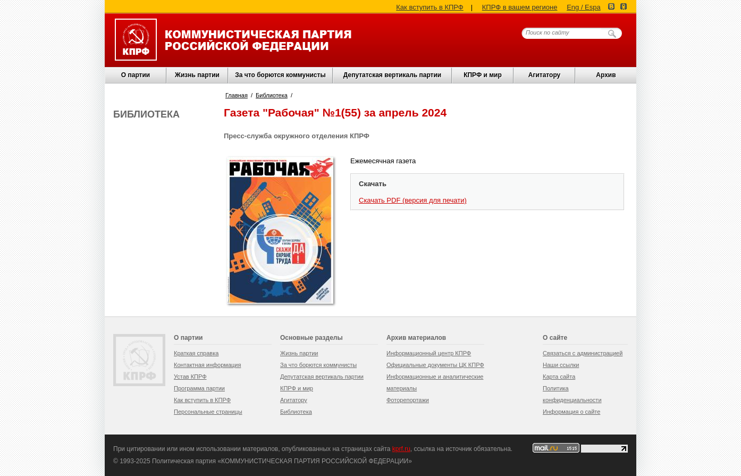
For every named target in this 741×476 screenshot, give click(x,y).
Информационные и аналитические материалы (434, 382)
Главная (236, 95)
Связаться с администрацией (582, 353)
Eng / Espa (584, 7)
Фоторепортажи (407, 400)
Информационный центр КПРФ (428, 353)
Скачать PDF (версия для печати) (413, 200)
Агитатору (293, 400)
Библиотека (272, 95)
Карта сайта (559, 376)
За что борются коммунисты (280, 75)
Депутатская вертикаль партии (392, 75)
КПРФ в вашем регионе (520, 7)
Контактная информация (207, 365)
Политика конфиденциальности (572, 394)
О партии (135, 75)
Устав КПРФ (190, 376)
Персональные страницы (208, 411)
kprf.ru (401, 449)
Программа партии (199, 388)
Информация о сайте (571, 411)
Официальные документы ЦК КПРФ (435, 365)
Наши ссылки (561, 365)
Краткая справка (196, 353)
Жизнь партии (197, 75)
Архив (606, 75)
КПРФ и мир (483, 75)
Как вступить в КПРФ (429, 7)
